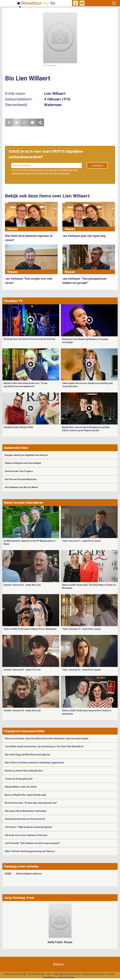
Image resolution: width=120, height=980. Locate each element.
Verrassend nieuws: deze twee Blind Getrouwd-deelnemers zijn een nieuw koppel (46, 738)
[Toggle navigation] (114, 3)
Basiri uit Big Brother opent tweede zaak (25, 795)
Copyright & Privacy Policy (66, 974)
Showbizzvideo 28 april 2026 (18, 427)
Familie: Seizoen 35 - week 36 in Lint (22, 710)
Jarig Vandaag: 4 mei (19, 898)
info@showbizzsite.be (93, 974)
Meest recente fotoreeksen (23, 502)
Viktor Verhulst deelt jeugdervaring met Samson (30, 851)
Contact (59, 964)
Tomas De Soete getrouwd (18, 779)
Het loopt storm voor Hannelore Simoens (26, 835)
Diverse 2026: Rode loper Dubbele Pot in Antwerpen (30, 629)
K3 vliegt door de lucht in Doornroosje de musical (29, 339)
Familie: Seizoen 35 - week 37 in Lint (22, 669)
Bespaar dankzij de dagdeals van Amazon (26, 455)
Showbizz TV (13, 301)
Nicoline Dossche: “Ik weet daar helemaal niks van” (31, 803)
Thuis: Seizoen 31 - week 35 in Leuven (81, 541)
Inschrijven (97, 165)
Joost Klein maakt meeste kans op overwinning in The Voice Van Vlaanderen (44, 746)
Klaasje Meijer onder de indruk (21, 786)
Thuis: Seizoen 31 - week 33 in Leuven (81, 669)
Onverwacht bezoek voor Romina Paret (25, 819)
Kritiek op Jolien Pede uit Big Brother (24, 770)
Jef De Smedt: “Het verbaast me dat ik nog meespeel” (32, 843)
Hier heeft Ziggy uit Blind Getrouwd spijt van (27, 754)
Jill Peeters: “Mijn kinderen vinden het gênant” (28, 827)
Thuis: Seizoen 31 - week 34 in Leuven (81, 629)
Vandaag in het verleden (21, 866)
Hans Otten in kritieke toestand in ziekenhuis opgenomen (34, 762)
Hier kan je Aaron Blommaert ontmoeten (25, 811)
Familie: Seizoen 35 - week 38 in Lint (22, 585)
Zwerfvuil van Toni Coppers (19, 471)
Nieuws (12, 229)
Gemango (69, 977)
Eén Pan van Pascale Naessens (21, 479)
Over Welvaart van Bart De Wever (21, 487)
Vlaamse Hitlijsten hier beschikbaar (23, 463)
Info (49, 974)
